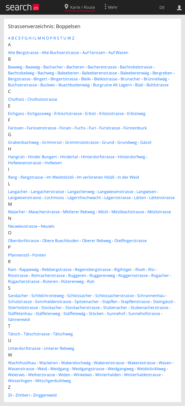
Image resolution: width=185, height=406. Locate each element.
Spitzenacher (87, 301)
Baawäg (33, 67)
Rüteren (50, 281)
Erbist (90, 113)
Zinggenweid (45, 395)
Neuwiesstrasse (23, 226)
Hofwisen (53, 162)
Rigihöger (123, 269)
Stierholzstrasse (23, 307)
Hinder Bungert (42, 156)
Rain (12, 269)
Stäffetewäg (74, 313)
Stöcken (96, 313)
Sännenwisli (19, 319)
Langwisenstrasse (24, 197)
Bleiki (86, 79)
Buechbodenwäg (74, 85)
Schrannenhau (151, 295)
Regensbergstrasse (93, 269)
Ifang (12, 177)
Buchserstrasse (22, 85)
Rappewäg (29, 269)
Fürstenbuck (135, 128)
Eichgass (16, 113)
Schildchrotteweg (47, 295)
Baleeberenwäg (134, 73)
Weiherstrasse (41, 374)
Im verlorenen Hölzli (95, 177)
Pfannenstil (18, 255)
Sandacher (18, 295)
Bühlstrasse (157, 85)
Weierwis (16, 374)
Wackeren (48, 362)
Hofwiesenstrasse (24, 162)
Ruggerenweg (102, 275)
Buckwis (47, 85)
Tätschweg (63, 334)
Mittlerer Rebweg (79, 211)
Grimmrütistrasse (82, 142)
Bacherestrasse (102, 67)
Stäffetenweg (48, 313)
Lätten (140, 197)
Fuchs (80, 128)
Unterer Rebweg (59, 348)
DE (162, 7)
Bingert (40, 79)
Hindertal (69, 156)
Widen (64, 374)
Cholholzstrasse (42, 99)
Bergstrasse (19, 79)
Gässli (145, 142)
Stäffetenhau (20, 313)
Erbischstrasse (68, 113)
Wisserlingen (20, 380)
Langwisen (146, 191)
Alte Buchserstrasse (60, 52)
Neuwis (47, 226)
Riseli (140, 269)
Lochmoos (54, 197)
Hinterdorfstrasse (98, 156)
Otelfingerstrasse (130, 240)
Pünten (39, 255)
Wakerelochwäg (76, 362)
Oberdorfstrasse (23, 240)
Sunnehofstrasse (144, 313)
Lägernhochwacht (84, 197)
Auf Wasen (118, 52)
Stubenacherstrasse (149, 307)
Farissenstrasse (41, 128)
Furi (92, 128)
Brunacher (130, 79)
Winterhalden (108, 374)
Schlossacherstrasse (114, 295)
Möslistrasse (159, 211)
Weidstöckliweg (151, 368)
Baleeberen (68, 73)
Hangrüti (16, 156)
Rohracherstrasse (48, 275)
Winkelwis (83, 374)
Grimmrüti (52, 142)
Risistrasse (18, 275)
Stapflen (110, 301)
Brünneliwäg (155, 79)
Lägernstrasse (117, 197)
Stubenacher (115, 307)
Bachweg (46, 73)
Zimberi (22, 395)
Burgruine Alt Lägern (112, 85)
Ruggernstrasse (133, 275)
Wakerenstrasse (109, 362)
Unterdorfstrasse (24, 348)
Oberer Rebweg (96, 240)
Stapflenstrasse (135, 301)
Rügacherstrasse (24, 281)
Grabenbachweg (23, 142)
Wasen (165, 362)
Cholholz (16, 99)
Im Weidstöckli (60, 177)
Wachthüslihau (22, 362)
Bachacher (53, 67)
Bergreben (162, 73)
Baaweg (15, 67)
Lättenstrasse (162, 197)
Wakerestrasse (141, 362)
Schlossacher (79, 295)
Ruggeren (77, 275)
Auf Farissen (93, 52)
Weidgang (59, 368)
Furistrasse (109, 128)
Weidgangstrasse (88, 368)
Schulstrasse (20, 301)
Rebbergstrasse (57, 269)
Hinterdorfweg (131, 156)
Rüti (90, 281)
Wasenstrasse (21, 368)
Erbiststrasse (111, 113)
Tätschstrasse (37, 334)
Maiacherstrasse (44, 211)
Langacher (18, 191)
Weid (42, 368)
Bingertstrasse (64, 79)
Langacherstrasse (47, 191)
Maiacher (16, 211)
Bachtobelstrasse (136, 67)
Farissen (16, 128)
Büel (139, 85)
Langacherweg (80, 191)
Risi (151, 269)
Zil (10, 395)
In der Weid (128, 177)
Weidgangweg (121, 368)
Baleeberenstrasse (99, 73)
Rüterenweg (72, 281)
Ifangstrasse (31, 177)
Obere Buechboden (60, 240)
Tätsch (14, 334)
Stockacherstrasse (82, 307)
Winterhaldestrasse (142, 374)
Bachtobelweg (21, 73)
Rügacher (160, 275)
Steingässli (163, 301)
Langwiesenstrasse (115, 191)
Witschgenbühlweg (53, 380)
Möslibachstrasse (127, 211)
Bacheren (75, 67)
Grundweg (127, 142)
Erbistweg (136, 113)
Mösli (103, 211)
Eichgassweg (39, 113)
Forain (65, 128)
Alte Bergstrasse (23, 52)
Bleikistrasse (105, 79)
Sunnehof (116, 313)
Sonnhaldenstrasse (53, 301)
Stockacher (51, 307)
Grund (108, 142)
